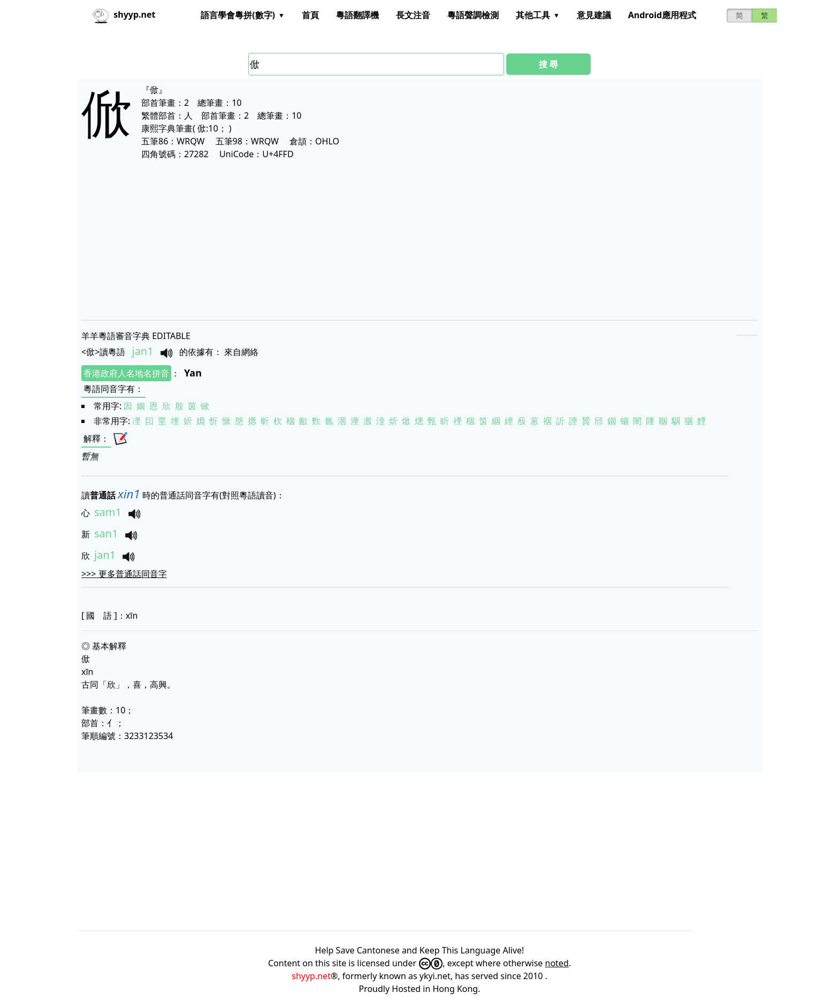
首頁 (310, 15)
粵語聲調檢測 (473, 15)
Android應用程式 (662, 15)
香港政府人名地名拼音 (126, 373)
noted (557, 963)
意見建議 (594, 15)
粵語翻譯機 (357, 15)
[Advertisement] (402, 239)
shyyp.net (311, 976)
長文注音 (413, 15)
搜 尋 (548, 64)
